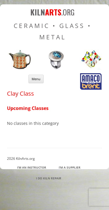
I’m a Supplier (70, 167)
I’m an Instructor (31, 167)
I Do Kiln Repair (48, 178)
